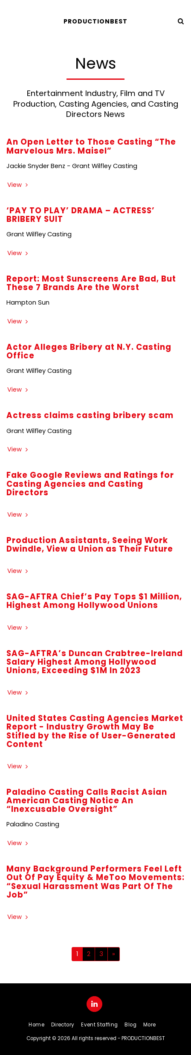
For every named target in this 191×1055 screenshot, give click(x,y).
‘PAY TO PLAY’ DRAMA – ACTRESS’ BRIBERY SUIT (80, 214)
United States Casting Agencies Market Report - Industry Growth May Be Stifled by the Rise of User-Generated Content (94, 731)
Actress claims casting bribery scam (90, 415)
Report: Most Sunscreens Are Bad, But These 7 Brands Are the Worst (91, 283)
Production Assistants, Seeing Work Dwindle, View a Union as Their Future (89, 544)
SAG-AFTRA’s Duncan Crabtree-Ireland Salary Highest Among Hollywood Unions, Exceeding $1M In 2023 (94, 662)
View (18, 185)
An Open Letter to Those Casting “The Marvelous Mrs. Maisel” (91, 146)
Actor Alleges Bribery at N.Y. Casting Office (88, 351)
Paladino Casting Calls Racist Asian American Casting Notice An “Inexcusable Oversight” (86, 800)
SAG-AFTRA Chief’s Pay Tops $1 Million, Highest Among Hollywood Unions (94, 600)
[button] (9, 21)
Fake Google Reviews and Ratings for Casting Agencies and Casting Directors (90, 483)
